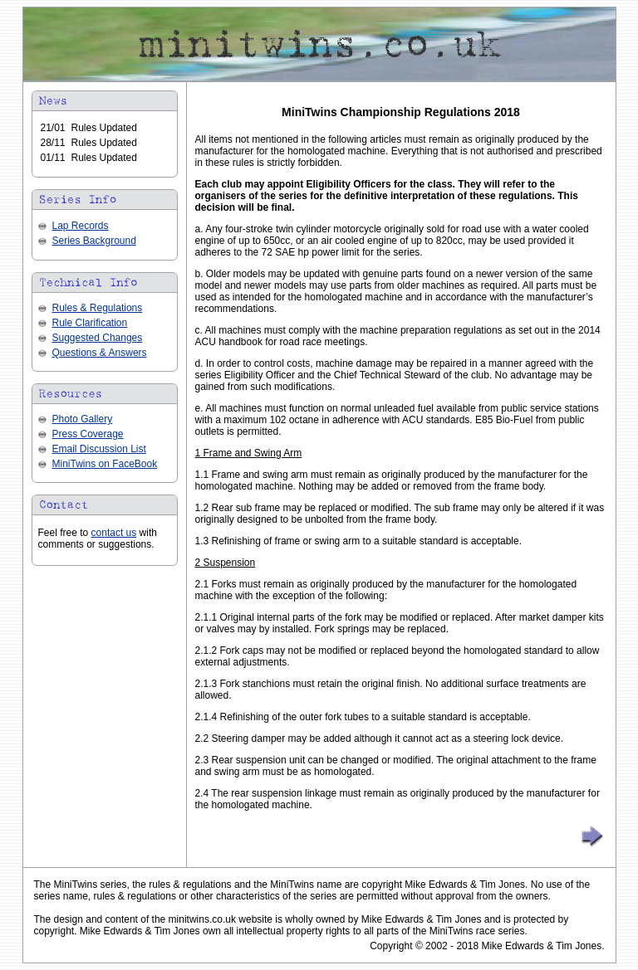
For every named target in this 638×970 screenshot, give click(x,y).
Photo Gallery (82, 419)
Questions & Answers (99, 352)
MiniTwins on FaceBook (105, 464)
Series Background (94, 240)
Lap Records (80, 226)
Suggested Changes (97, 338)
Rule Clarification (90, 323)
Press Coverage (88, 434)
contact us (114, 533)
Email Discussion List (99, 449)
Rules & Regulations (97, 308)
